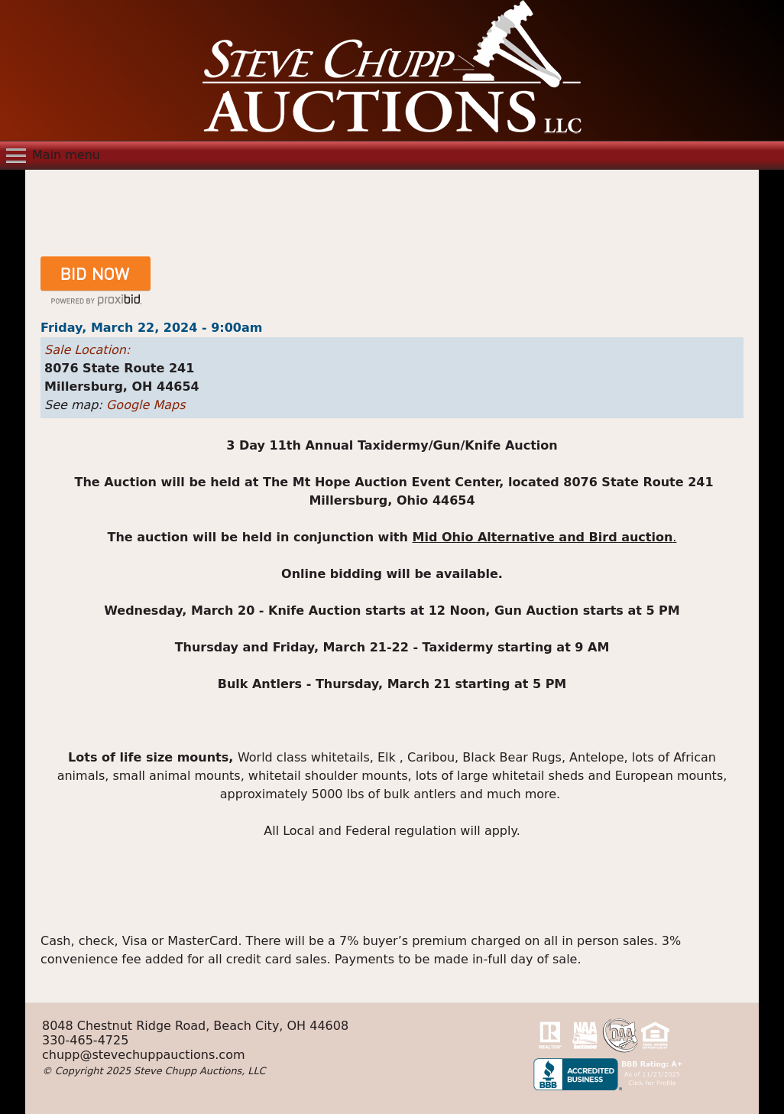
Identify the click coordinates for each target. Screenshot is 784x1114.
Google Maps (146, 405)
